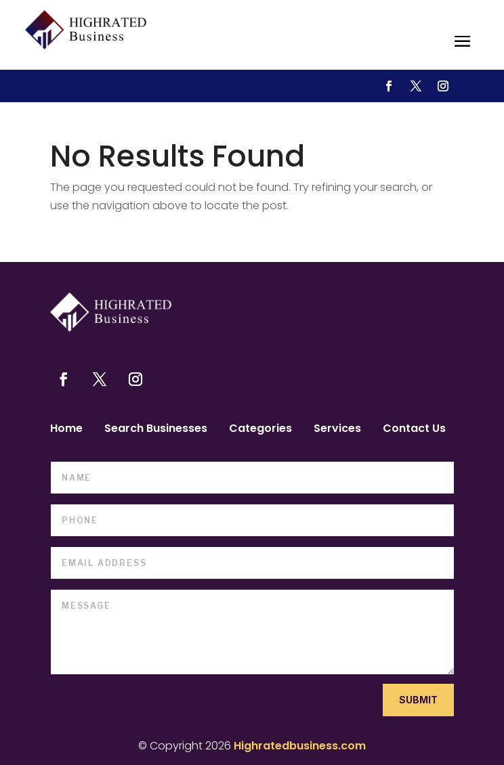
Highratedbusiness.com (300, 745)
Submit (418, 699)
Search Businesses (155, 430)
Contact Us (414, 430)
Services (337, 430)
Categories (260, 430)
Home (66, 430)
